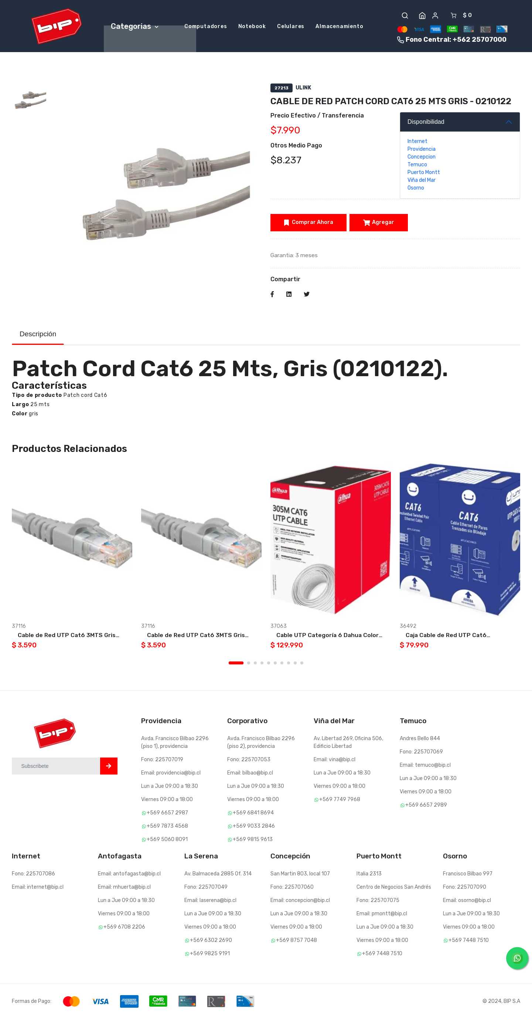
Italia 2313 (369, 876)
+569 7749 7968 (337, 802)
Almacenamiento (339, 27)
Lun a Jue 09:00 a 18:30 (169, 788)
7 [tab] (281, 665)
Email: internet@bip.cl (38, 889)
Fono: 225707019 (162, 762)
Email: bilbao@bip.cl (250, 775)
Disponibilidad (425, 123)
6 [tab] (275, 665)
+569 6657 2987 (164, 815)
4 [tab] (261, 665)
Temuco (417, 166)
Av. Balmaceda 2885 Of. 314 (218, 876)
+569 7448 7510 (379, 956)
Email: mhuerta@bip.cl (124, 889)
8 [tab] (288, 665)
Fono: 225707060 (292, 889)
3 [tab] (255, 665)
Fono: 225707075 (378, 902)
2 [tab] (248, 665)
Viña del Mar (421, 181)
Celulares (290, 27)
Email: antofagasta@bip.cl (129, 876)
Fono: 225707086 (33, 876)
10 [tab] (301, 665)
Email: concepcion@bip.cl (300, 902)
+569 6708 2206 (121, 929)
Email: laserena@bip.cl (210, 902)
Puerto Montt (423, 174)
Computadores (205, 27)
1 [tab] (236, 665)
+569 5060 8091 (164, 841)
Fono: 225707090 (464, 889)
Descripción (38, 336)
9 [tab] (295, 665)
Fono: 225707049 (206, 889)
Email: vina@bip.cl (334, 762)
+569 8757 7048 (293, 942)
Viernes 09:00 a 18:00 (167, 802)
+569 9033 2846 (251, 828)
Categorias (134, 26)
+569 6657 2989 (423, 807)
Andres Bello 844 (420, 741)
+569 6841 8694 (250, 815)
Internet (417, 143)
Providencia (421, 150)
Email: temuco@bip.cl (425, 767)
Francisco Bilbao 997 (467, 876)
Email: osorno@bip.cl (467, 902)
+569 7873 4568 (164, 828)
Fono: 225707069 (421, 754)
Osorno (415, 189)
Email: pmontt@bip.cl (382, 916)
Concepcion (421, 158)
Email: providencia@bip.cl (171, 775)
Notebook (252, 27)
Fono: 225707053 (248, 762)
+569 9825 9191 (207, 956)
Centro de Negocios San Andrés (394, 889)
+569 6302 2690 (208, 942)
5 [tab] (268, 665)
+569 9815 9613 (250, 841)
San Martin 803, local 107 (300, 876)
